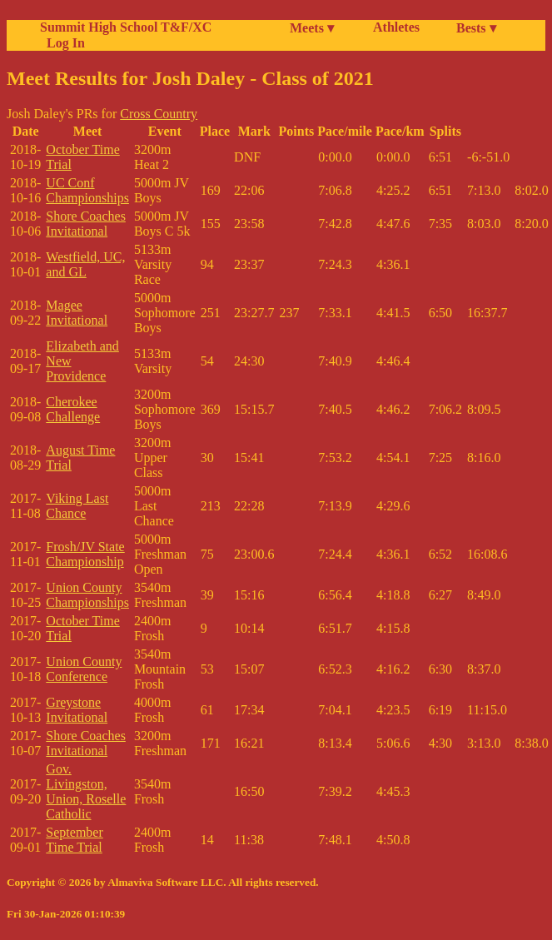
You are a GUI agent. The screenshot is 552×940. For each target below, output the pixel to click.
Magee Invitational (76, 312)
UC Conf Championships (87, 190)
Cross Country (158, 114)
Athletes (396, 27)
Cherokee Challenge (73, 409)
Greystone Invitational (76, 709)
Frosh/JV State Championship (85, 554)
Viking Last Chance (77, 505)
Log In (62, 43)
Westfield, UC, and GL (85, 264)
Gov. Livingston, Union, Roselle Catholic (86, 791)
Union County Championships (87, 594)
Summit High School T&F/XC (125, 27)
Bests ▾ (476, 28)
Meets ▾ (312, 28)
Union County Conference (84, 669)
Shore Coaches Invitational (86, 223)
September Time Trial (74, 839)
